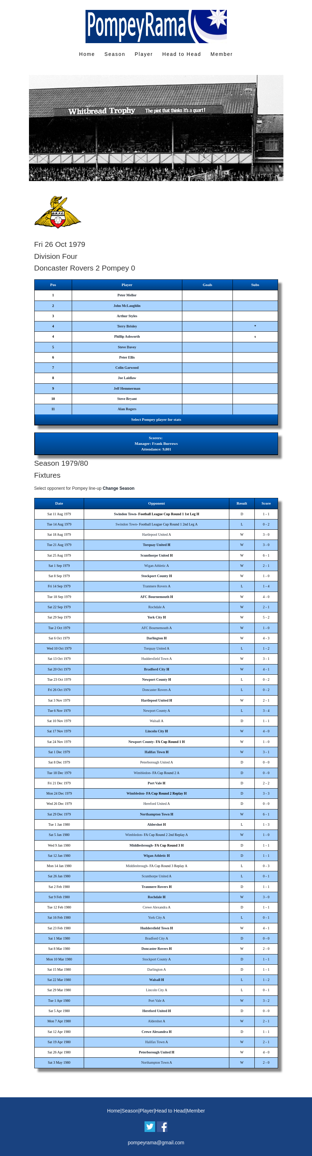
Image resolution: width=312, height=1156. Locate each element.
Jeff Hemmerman (127, 388)
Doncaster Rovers (154, 690)
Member (222, 54)
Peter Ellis (127, 357)
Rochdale (155, 607)
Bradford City (155, 669)
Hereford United (155, 804)
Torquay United (155, 545)
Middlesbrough (140, 845)
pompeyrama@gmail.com (156, 1142)
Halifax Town (155, 752)
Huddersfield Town (155, 659)
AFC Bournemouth (155, 597)
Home (87, 54)
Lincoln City (154, 731)
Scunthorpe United (155, 555)
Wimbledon (142, 773)
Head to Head (181, 54)
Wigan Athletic (154, 566)
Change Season (119, 488)
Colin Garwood (127, 368)
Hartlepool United (154, 534)
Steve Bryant (127, 399)
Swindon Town (125, 514)
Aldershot (154, 824)
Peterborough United (155, 762)
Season (114, 54)
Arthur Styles (127, 316)
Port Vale (155, 783)
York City (154, 617)
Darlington (155, 638)
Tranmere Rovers (155, 586)
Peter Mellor (126, 295)
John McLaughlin (126, 306)
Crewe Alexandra (155, 907)
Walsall (155, 721)
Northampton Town (155, 814)
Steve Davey (127, 347)
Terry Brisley (127, 326)
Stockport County (154, 576)
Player (144, 54)
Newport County (154, 679)
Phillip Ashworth (127, 336)
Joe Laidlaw (127, 378)
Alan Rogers (127, 409)
